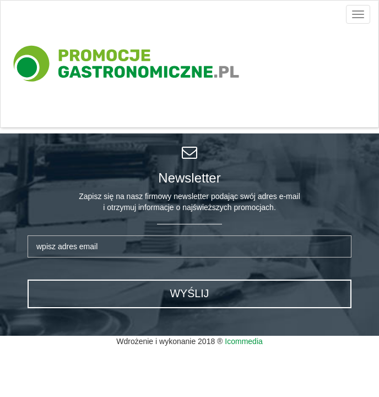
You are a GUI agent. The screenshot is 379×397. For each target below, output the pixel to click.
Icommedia (243, 341)
